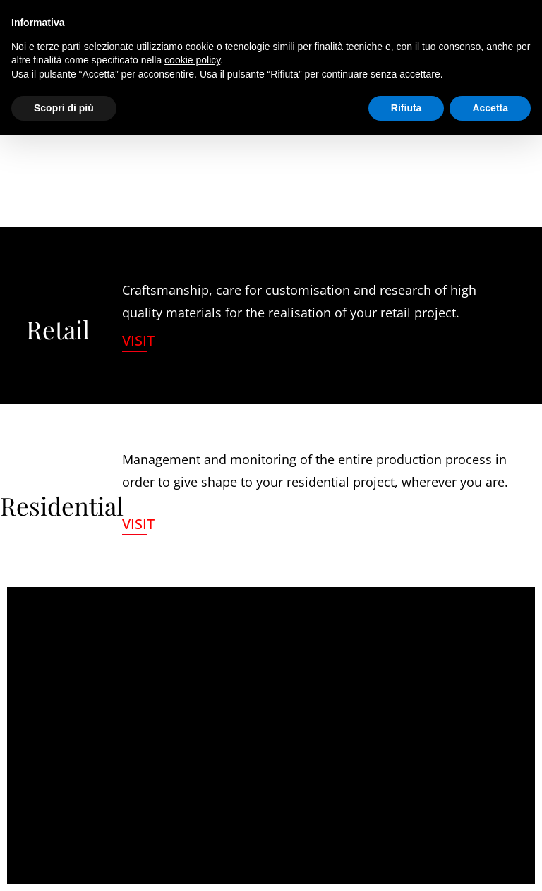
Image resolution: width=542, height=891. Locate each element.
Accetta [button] (490, 108)
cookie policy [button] (192, 60)
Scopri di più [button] (64, 108)
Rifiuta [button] (406, 108)
